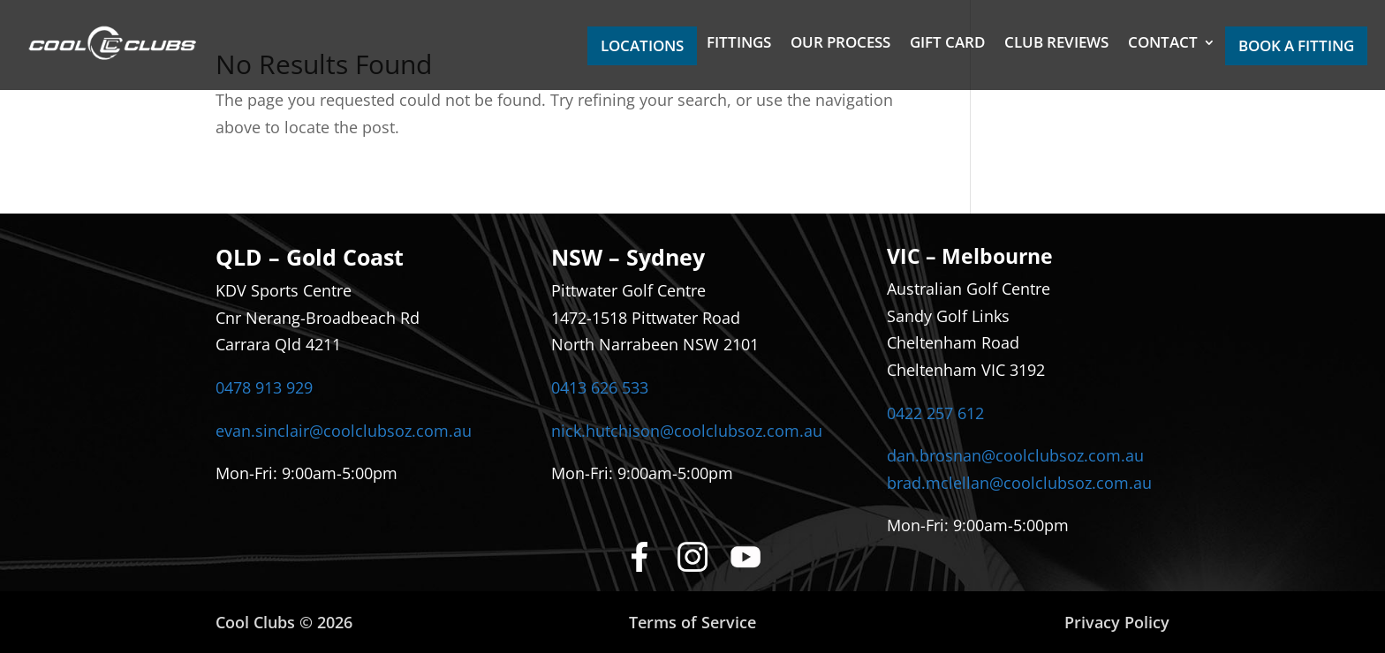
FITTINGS (739, 44)
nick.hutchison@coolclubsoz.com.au (686, 430)
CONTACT (1163, 44)
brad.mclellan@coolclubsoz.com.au (1019, 482)
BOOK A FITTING (1296, 45)
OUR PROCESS (840, 44)
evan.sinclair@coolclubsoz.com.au (344, 430)
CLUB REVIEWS (1056, 44)
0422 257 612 (935, 413)
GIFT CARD (947, 44)
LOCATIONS (642, 45)
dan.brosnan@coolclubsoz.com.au (1015, 455)
